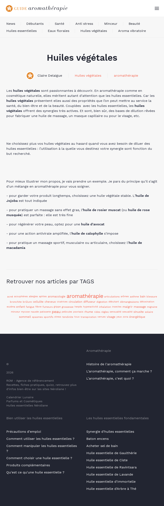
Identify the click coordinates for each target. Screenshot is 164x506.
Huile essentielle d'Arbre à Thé (111, 489)
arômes (125, 296)
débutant (113, 301)
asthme (134, 296)
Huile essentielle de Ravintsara (111, 467)
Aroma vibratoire (132, 31)
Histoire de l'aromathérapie (108, 364)
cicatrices (62, 301)
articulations (112, 296)
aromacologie (56, 296)
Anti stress (84, 24)
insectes (116, 306)
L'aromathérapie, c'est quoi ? (110, 378)
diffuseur (89, 301)
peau (56, 311)
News (10, 24)
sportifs (48, 316)
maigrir (128, 306)
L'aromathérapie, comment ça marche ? (119, 371)
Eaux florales (58, 31)
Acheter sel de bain (102, 446)
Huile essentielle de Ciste (107, 460)
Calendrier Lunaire (19, 397)
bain (142, 296)
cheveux (50, 301)
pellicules (67, 311)
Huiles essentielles (21, 31)
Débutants (35, 24)
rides (97, 311)
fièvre (38, 306)
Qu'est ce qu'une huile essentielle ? (35, 472)
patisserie (45, 311)
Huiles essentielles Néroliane (27, 405)
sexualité (127, 311)
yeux (119, 316)
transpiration (88, 316)
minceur (15, 311)
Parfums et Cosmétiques (24, 401)
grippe (57, 306)
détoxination (147, 301)
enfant (20, 306)
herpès (78, 306)
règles (105, 311)
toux (77, 316)
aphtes (43, 296)
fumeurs (48, 306)
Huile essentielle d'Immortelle (111, 482)
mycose (25, 311)
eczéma (11, 306)
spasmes (37, 316)
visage (111, 316)
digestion (101, 301)
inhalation (105, 306)
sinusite (138, 311)
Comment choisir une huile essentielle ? (39, 458)
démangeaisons (129, 301)
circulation (75, 301)
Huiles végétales (93, 31)
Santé (59, 24)
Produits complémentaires (28, 465)
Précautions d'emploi (23, 432)
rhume (88, 311)
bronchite (16, 301)
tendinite (67, 316)
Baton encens (97, 439)
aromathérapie (126, 76)
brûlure (27, 301)
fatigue (30, 306)
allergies (33, 296)
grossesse (67, 306)
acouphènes (21, 296)
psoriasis (78, 311)
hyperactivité (90, 306)
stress (57, 316)
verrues (101, 316)
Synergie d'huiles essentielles (110, 432)
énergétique (137, 316)
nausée (35, 311)
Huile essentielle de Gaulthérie (111, 453)
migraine (152, 306)
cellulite (38, 301)
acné (10, 296)
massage (140, 306)
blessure (152, 296)
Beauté (134, 24)
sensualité (115, 311)
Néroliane (57, 389)
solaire (149, 311)
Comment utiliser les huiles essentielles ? (40, 439)
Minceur (110, 24)
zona (125, 316)
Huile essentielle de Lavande (109, 474)
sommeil (25, 316)
